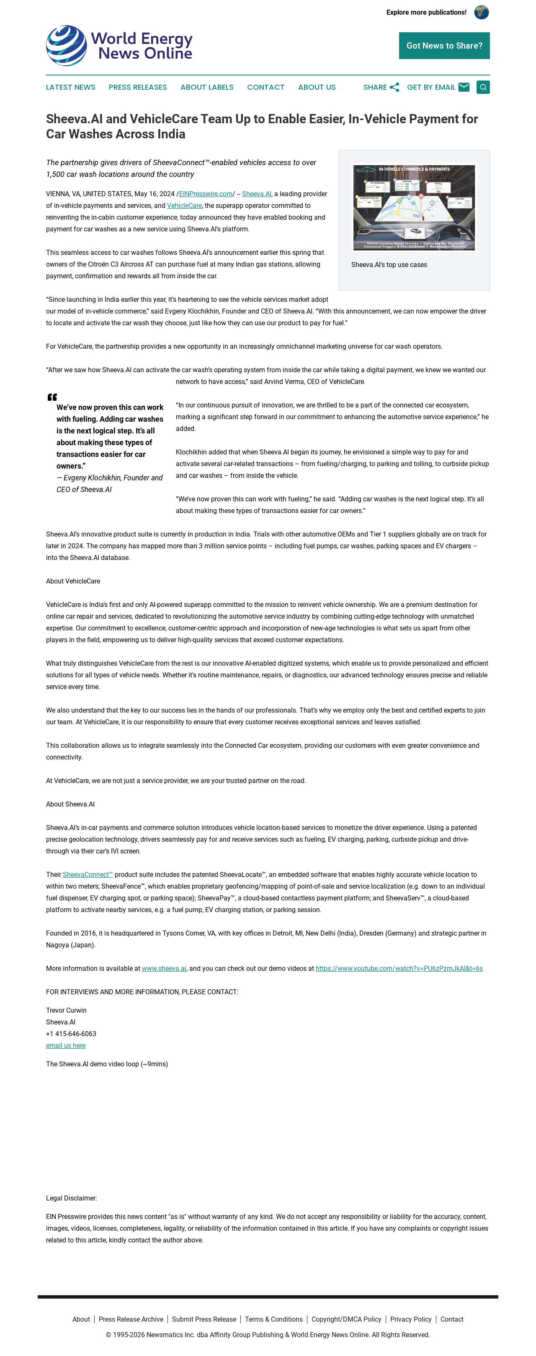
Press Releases (138, 87)
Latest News (70, 87)
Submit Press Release (204, 1319)
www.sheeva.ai (164, 968)
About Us (317, 87)
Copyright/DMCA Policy (346, 1319)
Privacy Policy (411, 1319)
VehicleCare (184, 206)
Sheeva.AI (256, 194)
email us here (65, 1046)
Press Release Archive (131, 1319)
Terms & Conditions (274, 1319)
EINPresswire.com (205, 194)
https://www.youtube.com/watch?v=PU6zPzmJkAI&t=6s (399, 968)
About (81, 1319)
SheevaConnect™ (88, 875)
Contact (266, 87)
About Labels (207, 87)
